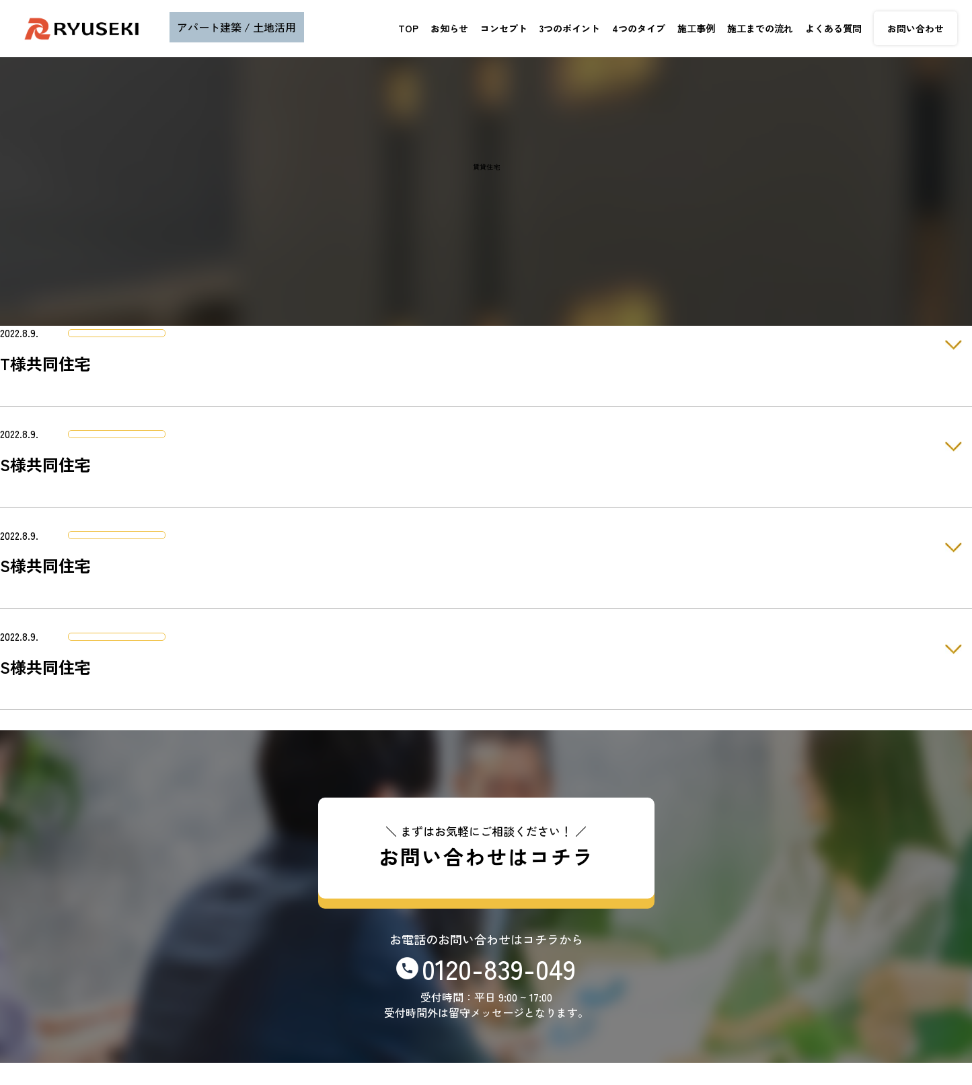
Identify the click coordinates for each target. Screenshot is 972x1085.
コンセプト (503, 28)
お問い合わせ (915, 28)
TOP (408, 28)
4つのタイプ (638, 28)
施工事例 (696, 28)
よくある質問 (833, 28)
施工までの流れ (760, 28)
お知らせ (449, 28)
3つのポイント (569, 28)
